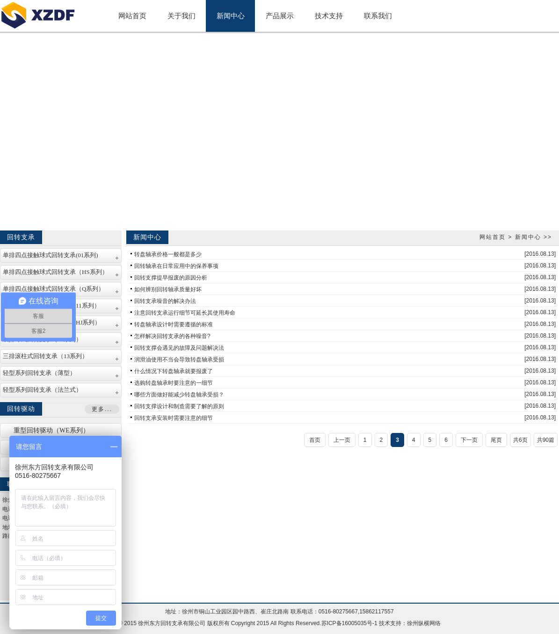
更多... (102, 409)
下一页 (469, 440)
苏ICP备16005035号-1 (349, 623)
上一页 (342, 440)
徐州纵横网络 (424, 623)
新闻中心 (528, 237)
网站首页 (492, 237)
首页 (314, 440)
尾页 (496, 440)
